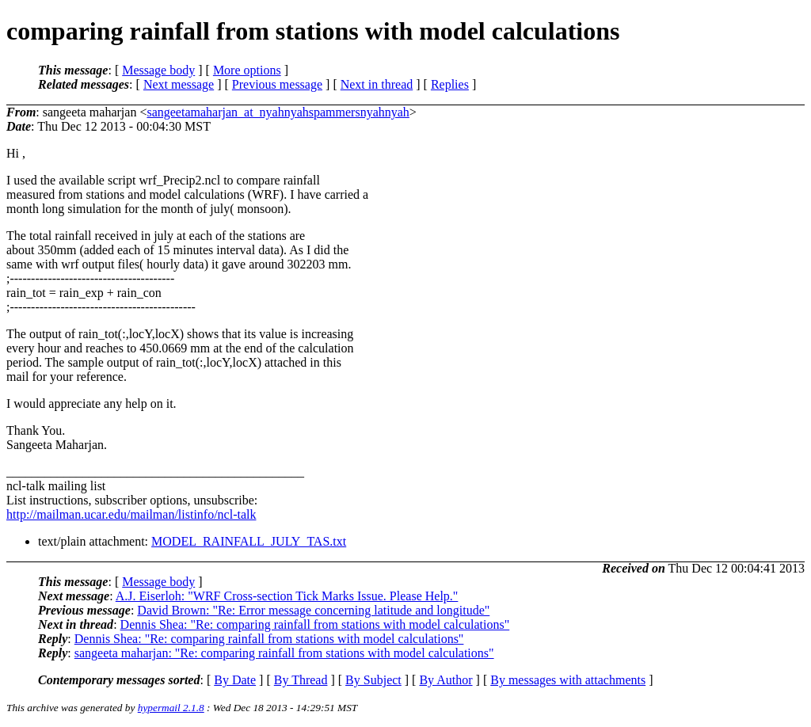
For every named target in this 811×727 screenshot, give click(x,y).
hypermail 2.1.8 (171, 708)
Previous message (277, 84)
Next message (178, 84)
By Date (235, 680)
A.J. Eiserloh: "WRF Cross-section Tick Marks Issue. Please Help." (287, 596)
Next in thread (377, 84)
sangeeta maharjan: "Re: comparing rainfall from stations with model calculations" (284, 653)
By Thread (301, 680)
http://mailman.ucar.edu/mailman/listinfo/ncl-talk (131, 514)
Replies (450, 84)
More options (247, 70)
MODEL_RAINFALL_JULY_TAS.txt (248, 541)
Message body (158, 70)
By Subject (373, 680)
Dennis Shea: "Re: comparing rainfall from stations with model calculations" (315, 624)
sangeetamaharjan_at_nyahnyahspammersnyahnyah (278, 112)
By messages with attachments (567, 680)
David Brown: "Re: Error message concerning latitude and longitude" (313, 610)
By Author (445, 680)
